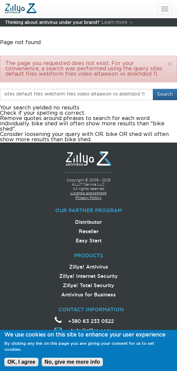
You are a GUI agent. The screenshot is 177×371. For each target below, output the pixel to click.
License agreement (88, 193)
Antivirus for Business (88, 294)
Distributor (88, 222)
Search (165, 94)
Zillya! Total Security (88, 285)
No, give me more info (72, 363)
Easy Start (89, 240)
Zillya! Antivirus (88, 267)
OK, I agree (21, 363)
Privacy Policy (88, 198)
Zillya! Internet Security (88, 276)
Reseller (89, 231)
